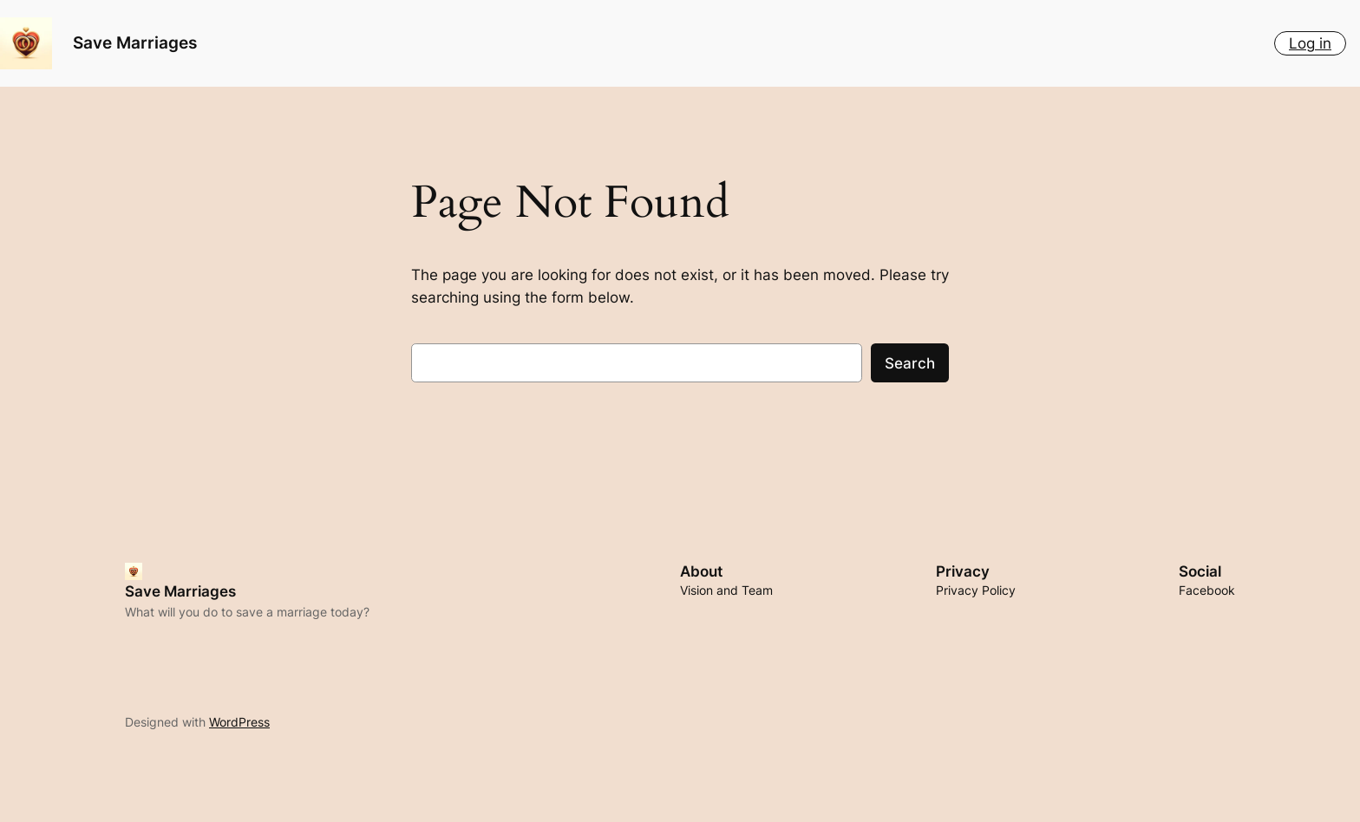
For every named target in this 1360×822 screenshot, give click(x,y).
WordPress (239, 721)
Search (910, 363)
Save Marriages (135, 42)
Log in (1310, 43)
